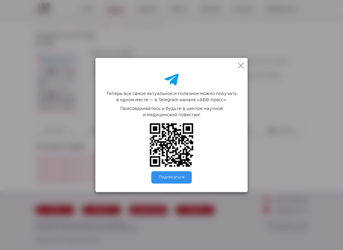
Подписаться (171, 177)
